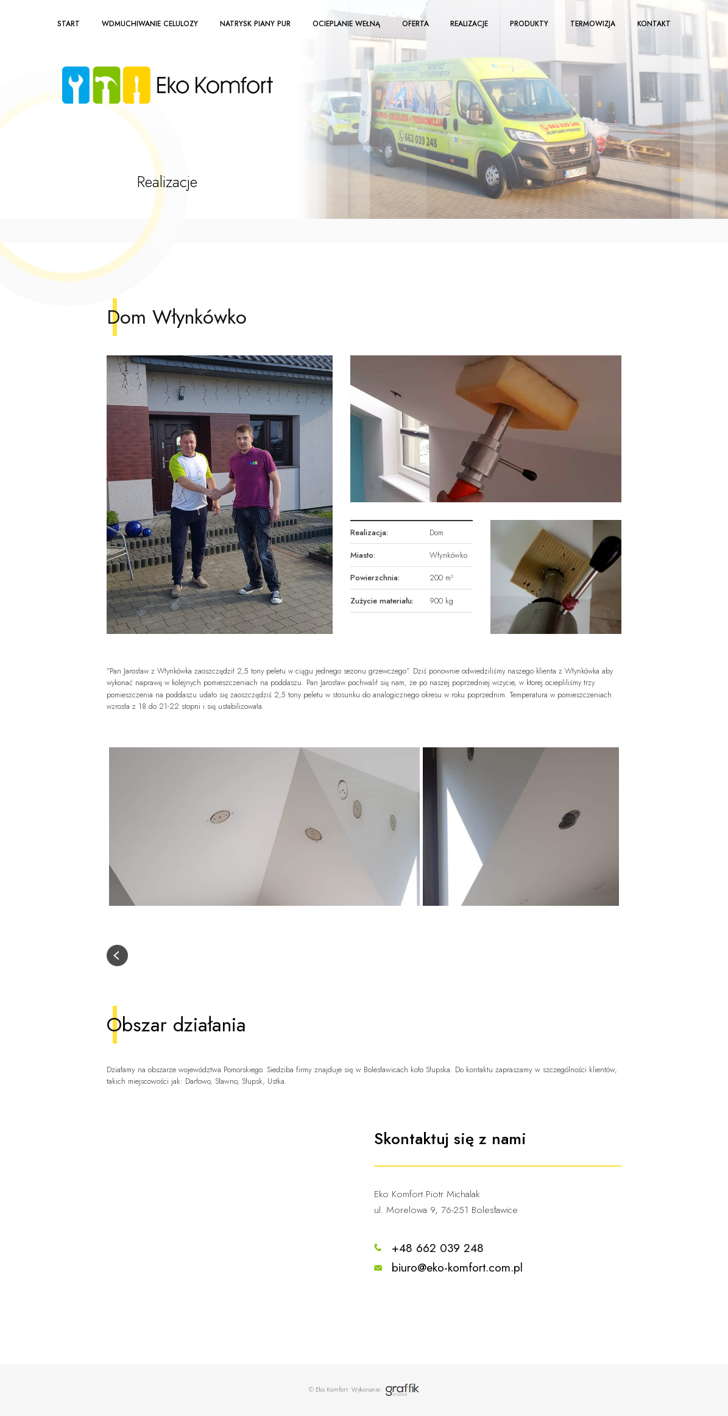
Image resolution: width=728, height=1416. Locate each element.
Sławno (226, 1081)
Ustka (275, 1081)
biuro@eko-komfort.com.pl (457, 1267)
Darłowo (197, 1081)
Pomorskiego (243, 1069)
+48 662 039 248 (438, 1247)
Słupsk (252, 1081)
